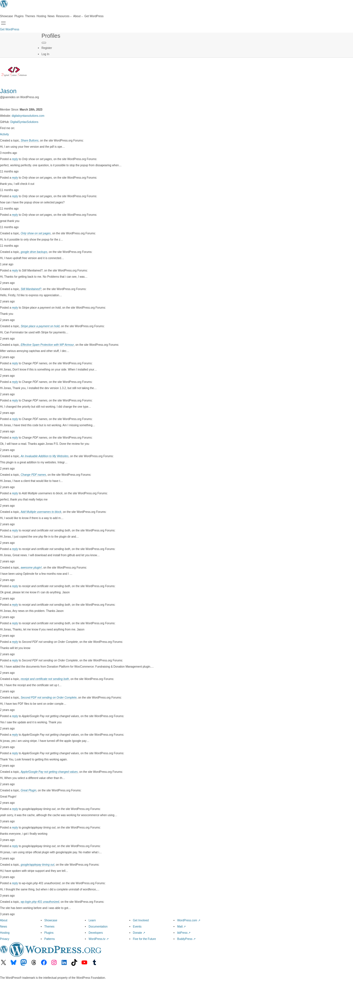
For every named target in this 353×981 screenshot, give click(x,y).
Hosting (5, 932)
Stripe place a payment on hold (40, 326)
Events (137, 926)
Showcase (50, 920)
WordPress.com (188, 920)
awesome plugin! (31, 567)
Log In (46, 54)
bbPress (183, 932)
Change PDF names (33, 474)
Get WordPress (9, 29)
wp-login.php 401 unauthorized (40, 901)
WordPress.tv (99, 938)
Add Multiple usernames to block (41, 511)
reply (15, 159)
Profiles (51, 36)
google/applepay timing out (37, 864)
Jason (8, 91)
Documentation (98, 926)
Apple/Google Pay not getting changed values (49, 771)
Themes (49, 926)
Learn (92, 920)
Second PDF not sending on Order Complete (49, 697)
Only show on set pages (36, 233)
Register (47, 48)
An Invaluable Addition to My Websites (44, 456)
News (3, 926)
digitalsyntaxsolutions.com (28, 115)
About (3, 920)
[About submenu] (78, 16)
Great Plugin (28, 790)
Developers (96, 932)
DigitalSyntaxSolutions (24, 122)
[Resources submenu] (64, 16)
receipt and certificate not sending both (45, 679)
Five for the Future (144, 938)
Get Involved (141, 920)
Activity (4, 134)
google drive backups (34, 251)
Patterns (49, 938)
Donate (139, 932)
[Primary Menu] (44, 43)
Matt (181, 926)
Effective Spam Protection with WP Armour (47, 344)
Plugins (49, 932)
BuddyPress (186, 938)
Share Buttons (29, 140)
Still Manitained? (31, 289)
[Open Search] (3, 23)
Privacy (4, 938)
